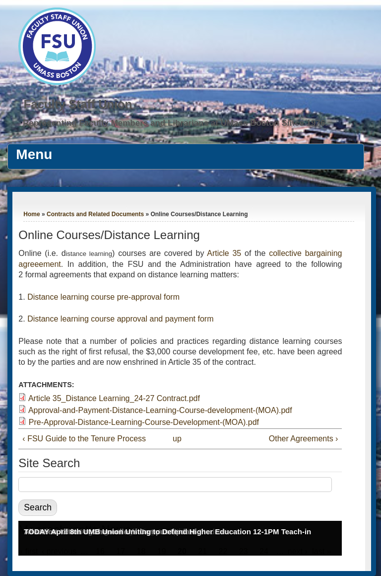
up (177, 438)
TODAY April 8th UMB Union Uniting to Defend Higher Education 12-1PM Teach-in (167, 531)
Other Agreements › (303, 438)
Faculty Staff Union (77, 104)
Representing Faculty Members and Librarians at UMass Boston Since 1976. (175, 123)
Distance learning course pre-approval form (103, 297)
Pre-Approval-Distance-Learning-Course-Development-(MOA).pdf (144, 422)
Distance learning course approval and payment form (120, 319)
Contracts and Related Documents (95, 214)
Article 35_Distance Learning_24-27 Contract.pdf (114, 398)
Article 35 (224, 253)
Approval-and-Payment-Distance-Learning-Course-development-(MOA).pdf (160, 410)
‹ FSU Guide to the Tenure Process (84, 438)
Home (31, 214)
